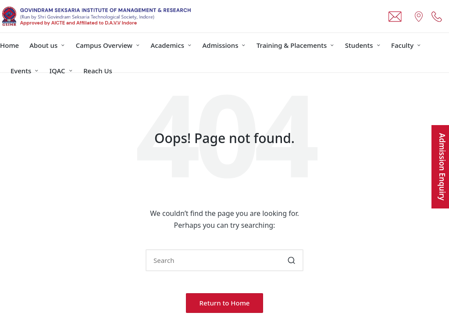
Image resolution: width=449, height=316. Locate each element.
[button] (291, 260)
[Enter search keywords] (224, 260)
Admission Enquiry (442, 167)
